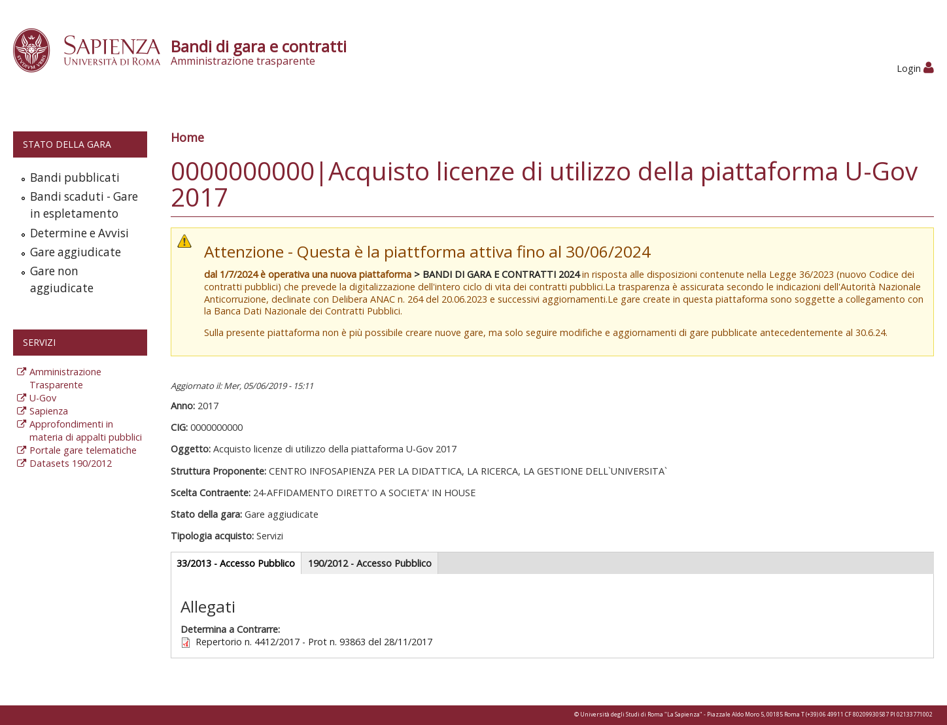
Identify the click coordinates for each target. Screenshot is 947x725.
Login (915, 68)
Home (187, 137)
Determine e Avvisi (79, 233)
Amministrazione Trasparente (65, 378)
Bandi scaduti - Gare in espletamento (84, 205)
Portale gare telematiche (83, 450)
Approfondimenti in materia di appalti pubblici (85, 430)
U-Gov (42, 398)
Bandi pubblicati (75, 177)
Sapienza (48, 411)
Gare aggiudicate (75, 252)
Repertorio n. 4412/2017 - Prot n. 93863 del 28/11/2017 (314, 641)
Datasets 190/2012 (70, 463)
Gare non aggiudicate (62, 279)
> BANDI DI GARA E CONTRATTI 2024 (496, 274)
